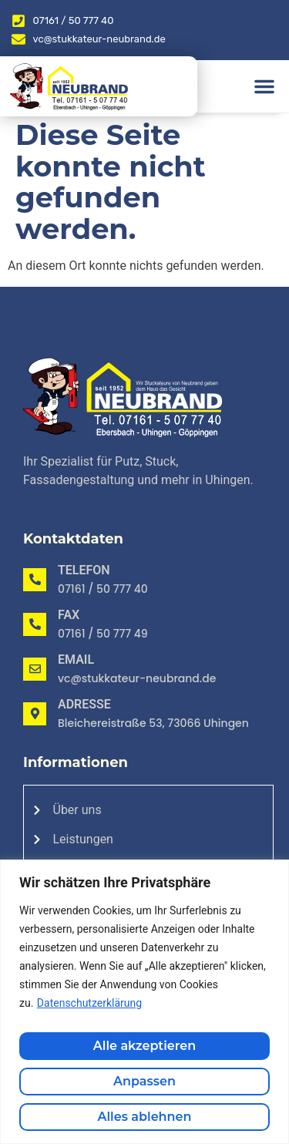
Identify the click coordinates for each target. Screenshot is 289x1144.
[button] (264, 86)
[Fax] (34, 624)
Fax (68, 614)
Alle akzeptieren (144, 1045)
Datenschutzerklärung (89, 1003)
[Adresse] (34, 713)
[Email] (34, 669)
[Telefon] (34, 579)
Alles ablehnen (145, 1116)
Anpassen (144, 1081)
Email (76, 659)
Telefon (84, 570)
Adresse (84, 704)
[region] (144, 1002)
